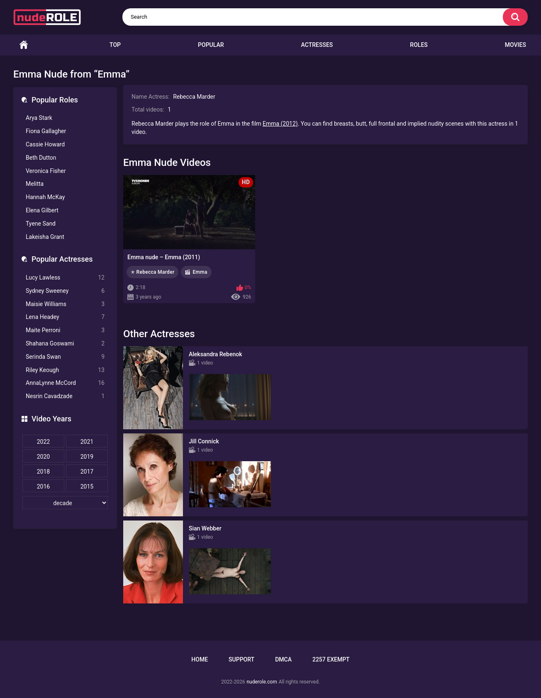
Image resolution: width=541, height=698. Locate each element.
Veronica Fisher (46, 171)
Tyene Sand (41, 223)
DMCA (283, 659)
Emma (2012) (280, 123)
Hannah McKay (45, 197)
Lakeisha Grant (45, 236)
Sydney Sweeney (65, 290)
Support (241, 659)
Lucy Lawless (65, 277)
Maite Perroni (65, 330)
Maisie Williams (65, 304)
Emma (200, 272)
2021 (86, 441)
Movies (515, 44)
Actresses (317, 44)
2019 (86, 456)
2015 (86, 486)
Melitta (35, 183)
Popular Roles (55, 99)
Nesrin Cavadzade (65, 396)
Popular (211, 44)
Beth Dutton (41, 157)
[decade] (65, 502)
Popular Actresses (62, 259)
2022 (43, 441)
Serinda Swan (65, 356)
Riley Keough (65, 370)
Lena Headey (65, 317)
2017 (86, 471)
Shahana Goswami (65, 343)
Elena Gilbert (42, 210)
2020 (43, 456)
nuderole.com (261, 682)
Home (23, 45)
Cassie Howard (45, 144)
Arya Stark (39, 117)
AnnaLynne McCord (65, 383)
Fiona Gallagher (46, 131)
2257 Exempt (331, 659)
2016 (43, 486)
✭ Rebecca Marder (152, 272)
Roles (418, 44)
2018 (43, 471)
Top (115, 44)
